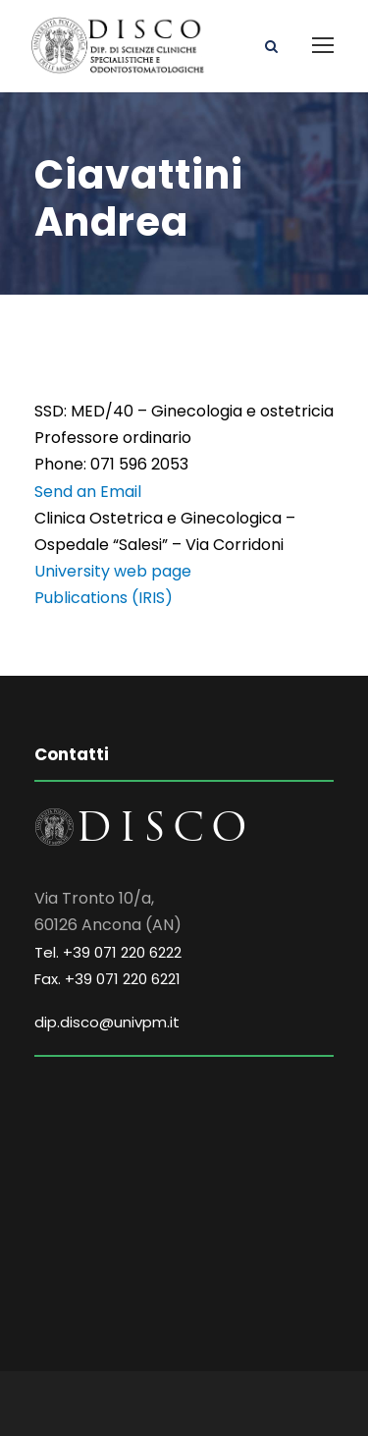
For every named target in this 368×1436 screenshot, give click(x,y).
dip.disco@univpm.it (107, 1022)
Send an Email (87, 491)
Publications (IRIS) (103, 597)
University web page (112, 571)
